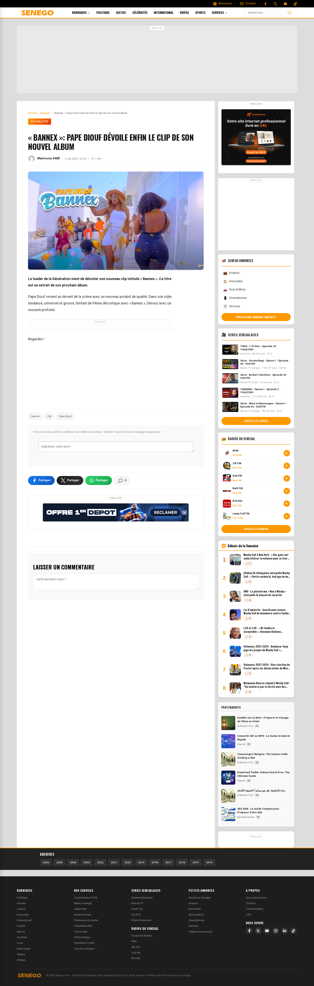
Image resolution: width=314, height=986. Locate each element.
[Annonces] (222, 3)
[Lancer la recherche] (289, 12)
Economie (22, 914)
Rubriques (86, 12)
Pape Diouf (65, 416)
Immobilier (233, 281)
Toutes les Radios (141, 935)
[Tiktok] (295, 4)
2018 (155, 862)
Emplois (231, 273)
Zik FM (135, 947)
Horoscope (80, 931)
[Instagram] (275, 930)
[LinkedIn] (284, 930)
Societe (21, 903)
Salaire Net (80, 908)
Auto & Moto (234, 289)
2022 (100, 862)
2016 (182, 862)
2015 (195, 862)
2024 (73, 862)
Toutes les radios (256, 529)
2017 (168, 862)
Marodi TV (137, 903)
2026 (46, 862)
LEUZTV (136, 914)
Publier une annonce (200, 931)
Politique (108, 12)
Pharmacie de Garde (86, 920)
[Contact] (248, 3)
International (169, 12)
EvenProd (137, 908)
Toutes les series (256, 421)
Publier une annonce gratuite (256, 317)
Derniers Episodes (142, 897)
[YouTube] (285, 4)
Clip (49, 416)
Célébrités (145, 12)
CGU (248, 914)
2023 (87, 862)
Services (224, 12)
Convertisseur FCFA (85, 897)
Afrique (21, 959)
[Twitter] (275, 4)
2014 (209, 862)
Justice (126, 12)
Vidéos (189, 12)
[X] (258, 930)
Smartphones (235, 298)
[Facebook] (265, 4)
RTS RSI (135, 958)
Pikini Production (141, 920)
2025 (59, 862)
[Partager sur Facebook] (41, 480)
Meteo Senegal (83, 903)
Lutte (20, 942)
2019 (141, 862)
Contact (251, 903)
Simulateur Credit (84, 942)
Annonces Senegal (199, 897)
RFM (134, 941)
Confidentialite (254, 908)
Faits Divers (23, 948)
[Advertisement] (157, 60)
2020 (127, 862)
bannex (35, 416)
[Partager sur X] (70, 480)
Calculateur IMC (83, 925)
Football (22, 937)
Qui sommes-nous (256, 897)
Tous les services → (85, 948)
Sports (206, 12)
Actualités (39, 121)
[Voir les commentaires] (122, 480)
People (21, 925)
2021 (114, 862)
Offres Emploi (82, 937)
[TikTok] (293, 930)
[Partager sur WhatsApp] (98, 480)
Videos (21, 954)
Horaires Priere (82, 914)
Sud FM (135, 952)
